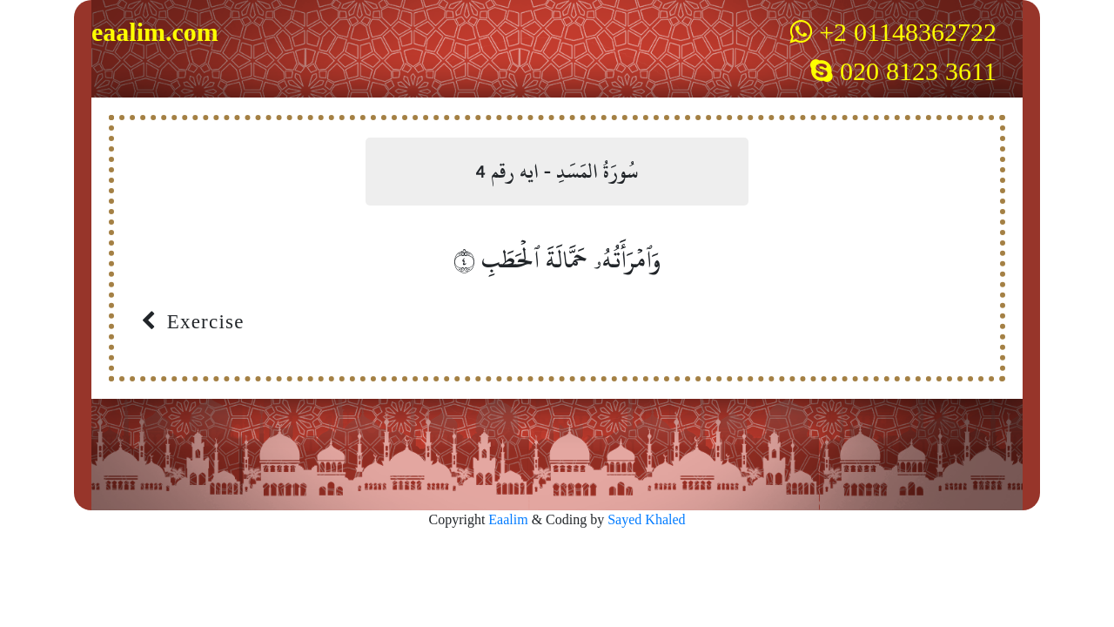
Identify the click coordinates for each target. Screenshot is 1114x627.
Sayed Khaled (646, 520)
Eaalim (509, 520)
